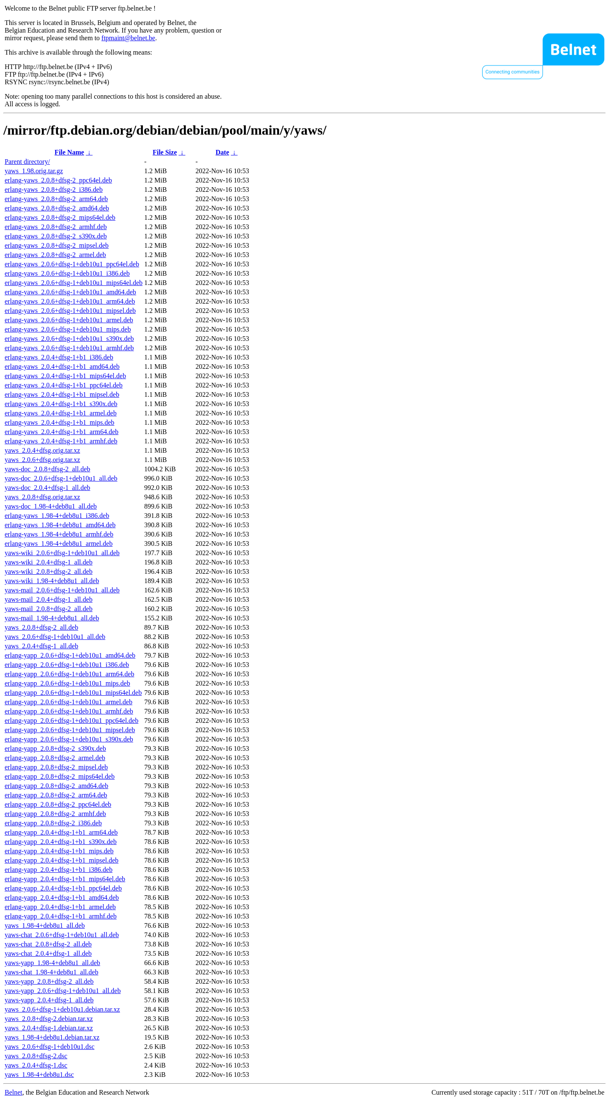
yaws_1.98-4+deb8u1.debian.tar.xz (52, 1037)
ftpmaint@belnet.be (128, 37)
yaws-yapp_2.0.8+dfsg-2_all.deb (49, 981)
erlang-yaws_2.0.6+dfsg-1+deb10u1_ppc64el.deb (72, 264)
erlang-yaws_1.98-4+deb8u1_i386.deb (57, 515)
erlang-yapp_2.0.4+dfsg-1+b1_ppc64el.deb (63, 888)
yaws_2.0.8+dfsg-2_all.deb (41, 627)
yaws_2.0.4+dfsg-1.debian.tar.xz (49, 1028)
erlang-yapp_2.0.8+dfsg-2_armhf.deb (55, 813)
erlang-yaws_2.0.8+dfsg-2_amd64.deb (57, 208)
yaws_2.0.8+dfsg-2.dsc (36, 1056)
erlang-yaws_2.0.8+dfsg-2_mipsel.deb (57, 245)
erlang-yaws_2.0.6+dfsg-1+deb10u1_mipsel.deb (70, 310)
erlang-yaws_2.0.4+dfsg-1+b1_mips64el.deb (65, 375)
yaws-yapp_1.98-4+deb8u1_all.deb (52, 962)
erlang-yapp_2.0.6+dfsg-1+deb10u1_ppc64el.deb (71, 720)
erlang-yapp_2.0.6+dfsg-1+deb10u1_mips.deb (67, 683)
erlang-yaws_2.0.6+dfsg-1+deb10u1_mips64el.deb (74, 282)
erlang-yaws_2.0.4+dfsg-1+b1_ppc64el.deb (64, 385)
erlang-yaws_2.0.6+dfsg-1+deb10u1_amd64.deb (70, 292)
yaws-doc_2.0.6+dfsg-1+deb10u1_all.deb (61, 478)
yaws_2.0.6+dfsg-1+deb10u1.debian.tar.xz (62, 1009)
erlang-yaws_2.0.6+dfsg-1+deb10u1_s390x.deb (69, 338)
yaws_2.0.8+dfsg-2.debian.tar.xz (49, 1018)
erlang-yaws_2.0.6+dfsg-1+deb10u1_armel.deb (69, 320)
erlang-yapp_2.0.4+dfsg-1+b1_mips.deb (59, 851)
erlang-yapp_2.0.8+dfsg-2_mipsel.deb (56, 767)
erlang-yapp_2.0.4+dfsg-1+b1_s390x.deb (61, 841)
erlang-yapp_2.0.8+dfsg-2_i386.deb (53, 823)
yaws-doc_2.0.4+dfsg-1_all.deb (47, 487)
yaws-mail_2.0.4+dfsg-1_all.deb (49, 599)
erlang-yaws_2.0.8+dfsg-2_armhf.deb (56, 226)
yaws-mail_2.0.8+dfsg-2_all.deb (49, 608)
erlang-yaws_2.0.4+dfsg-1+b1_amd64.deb (62, 366)
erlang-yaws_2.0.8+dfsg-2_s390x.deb (56, 236)
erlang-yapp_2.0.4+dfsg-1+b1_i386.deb (58, 869)
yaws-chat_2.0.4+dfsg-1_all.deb (48, 953)
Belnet (13, 1092)
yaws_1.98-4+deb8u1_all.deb (45, 925)
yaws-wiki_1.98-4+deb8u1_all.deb (52, 580)
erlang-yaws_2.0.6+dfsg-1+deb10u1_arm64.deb (70, 301)
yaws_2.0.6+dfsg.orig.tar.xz (42, 459)
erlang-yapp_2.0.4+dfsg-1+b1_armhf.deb (61, 916)
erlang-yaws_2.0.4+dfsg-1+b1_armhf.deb (61, 441)
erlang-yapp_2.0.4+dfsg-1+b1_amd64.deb (62, 897)
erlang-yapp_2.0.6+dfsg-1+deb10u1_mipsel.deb (70, 729)
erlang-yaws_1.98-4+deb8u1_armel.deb (58, 543)
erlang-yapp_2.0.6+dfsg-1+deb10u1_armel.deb (68, 701)
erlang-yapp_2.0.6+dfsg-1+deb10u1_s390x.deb (69, 739)
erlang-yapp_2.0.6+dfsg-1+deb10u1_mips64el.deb (73, 692)
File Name (69, 152)
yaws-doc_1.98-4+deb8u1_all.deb (51, 506)
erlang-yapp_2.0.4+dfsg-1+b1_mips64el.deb (65, 878)
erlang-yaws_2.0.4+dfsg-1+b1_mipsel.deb (62, 394)
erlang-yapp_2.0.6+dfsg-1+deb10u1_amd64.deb (70, 655)
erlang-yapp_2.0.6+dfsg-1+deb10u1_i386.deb (67, 664)
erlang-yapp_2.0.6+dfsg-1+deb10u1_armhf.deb (69, 711)
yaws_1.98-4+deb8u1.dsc (39, 1074)
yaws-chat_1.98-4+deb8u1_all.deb (51, 972)
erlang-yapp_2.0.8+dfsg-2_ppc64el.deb (58, 804)
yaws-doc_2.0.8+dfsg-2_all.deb (47, 469)
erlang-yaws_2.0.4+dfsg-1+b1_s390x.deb (61, 403)
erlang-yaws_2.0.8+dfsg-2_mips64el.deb (60, 217)
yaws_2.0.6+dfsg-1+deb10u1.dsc (49, 1046)
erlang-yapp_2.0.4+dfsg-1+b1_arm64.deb (61, 832)
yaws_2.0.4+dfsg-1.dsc (36, 1065)
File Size (165, 152)
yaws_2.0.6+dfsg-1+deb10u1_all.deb (55, 636)
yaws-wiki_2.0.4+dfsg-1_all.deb (49, 562)
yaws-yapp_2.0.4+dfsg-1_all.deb (49, 1000)
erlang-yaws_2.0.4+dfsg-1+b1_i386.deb (59, 357)
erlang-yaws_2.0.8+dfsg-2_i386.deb (54, 189)
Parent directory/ (27, 161)
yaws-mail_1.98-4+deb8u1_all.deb (52, 618)
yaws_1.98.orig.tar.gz (34, 170)
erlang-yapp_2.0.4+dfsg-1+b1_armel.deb (60, 906)
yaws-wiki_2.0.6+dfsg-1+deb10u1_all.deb (62, 552)
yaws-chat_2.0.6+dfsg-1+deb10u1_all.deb (62, 934)
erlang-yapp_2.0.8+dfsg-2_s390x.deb (55, 748)
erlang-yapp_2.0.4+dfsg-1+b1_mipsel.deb (61, 860)
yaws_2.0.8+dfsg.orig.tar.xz (42, 497)
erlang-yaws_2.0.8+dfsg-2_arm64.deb (56, 198)
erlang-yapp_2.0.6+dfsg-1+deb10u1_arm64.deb (69, 674)
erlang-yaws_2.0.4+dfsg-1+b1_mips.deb (59, 422)
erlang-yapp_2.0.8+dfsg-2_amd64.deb (56, 785)
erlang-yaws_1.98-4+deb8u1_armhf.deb (59, 534)
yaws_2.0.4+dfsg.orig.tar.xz (42, 450)
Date (222, 152)
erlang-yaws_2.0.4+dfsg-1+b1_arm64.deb (61, 431)
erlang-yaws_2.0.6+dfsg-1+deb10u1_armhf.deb (69, 347)
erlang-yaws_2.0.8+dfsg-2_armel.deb (55, 254)
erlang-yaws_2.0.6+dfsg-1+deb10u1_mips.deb (68, 329)
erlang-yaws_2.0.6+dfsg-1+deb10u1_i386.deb (67, 273)
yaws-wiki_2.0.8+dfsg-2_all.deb (49, 571)
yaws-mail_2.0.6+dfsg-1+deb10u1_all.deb (62, 590)
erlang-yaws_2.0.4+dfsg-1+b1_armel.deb (61, 413)
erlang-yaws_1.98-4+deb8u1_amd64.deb (60, 524)
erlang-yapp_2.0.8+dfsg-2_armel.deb (55, 757)
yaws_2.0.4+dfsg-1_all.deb (41, 646)
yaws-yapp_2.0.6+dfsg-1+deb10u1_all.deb (63, 990)
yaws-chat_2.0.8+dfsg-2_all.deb (48, 944)
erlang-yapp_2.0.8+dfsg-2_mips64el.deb (60, 776)
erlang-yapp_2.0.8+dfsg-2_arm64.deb (56, 795)
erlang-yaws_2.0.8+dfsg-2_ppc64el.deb (58, 180)
